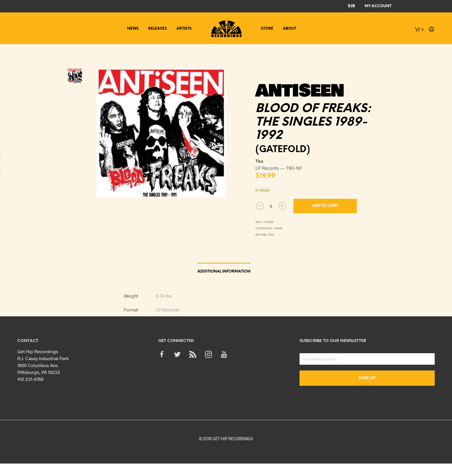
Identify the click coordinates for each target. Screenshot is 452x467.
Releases (157, 29)
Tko (271, 235)
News (133, 29)
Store (267, 29)
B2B (351, 6)
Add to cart (325, 206)
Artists (184, 29)
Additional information (224, 271)
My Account (378, 6)
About (289, 29)
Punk (278, 228)
